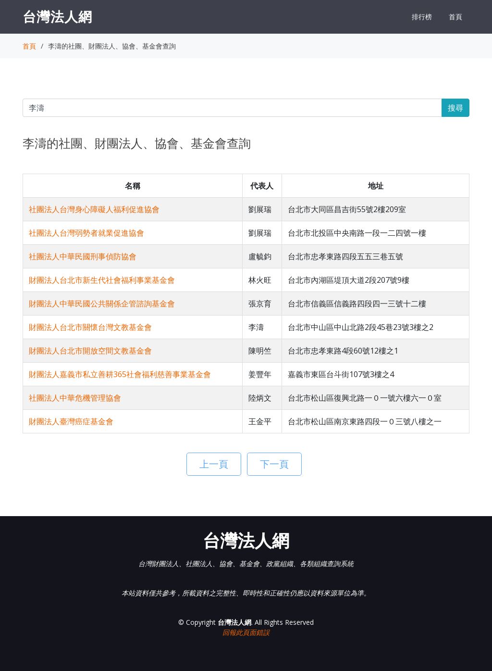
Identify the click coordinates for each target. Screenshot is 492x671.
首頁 (455, 16)
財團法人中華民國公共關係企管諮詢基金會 (102, 303)
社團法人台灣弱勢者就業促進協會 (86, 233)
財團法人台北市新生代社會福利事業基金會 (102, 280)
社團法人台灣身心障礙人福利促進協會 (94, 209)
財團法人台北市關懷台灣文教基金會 (90, 327)
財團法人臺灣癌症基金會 (71, 421)
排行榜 (422, 16)
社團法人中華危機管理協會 (75, 397)
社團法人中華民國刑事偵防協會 (82, 256)
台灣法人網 (57, 16)
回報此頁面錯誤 (246, 632)
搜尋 (455, 107)
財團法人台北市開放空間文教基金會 (90, 350)
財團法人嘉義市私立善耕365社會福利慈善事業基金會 (120, 374)
